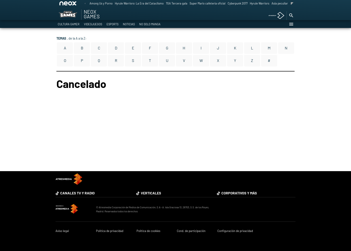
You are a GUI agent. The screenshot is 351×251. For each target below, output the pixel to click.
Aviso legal (62, 231)
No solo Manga (150, 24)
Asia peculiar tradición (286, 3)
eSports (112, 24)
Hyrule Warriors (259, 3)
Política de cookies (148, 231)
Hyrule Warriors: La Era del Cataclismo (139, 3)
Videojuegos (93, 24)
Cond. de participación (191, 231)
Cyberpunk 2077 (238, 3)
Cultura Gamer (68, 24)
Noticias (129, 24)
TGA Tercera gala (176, 3)
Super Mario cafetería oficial (207, 3)
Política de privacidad (109, 231)
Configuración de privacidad (235, 231)
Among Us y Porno (101, 3)
